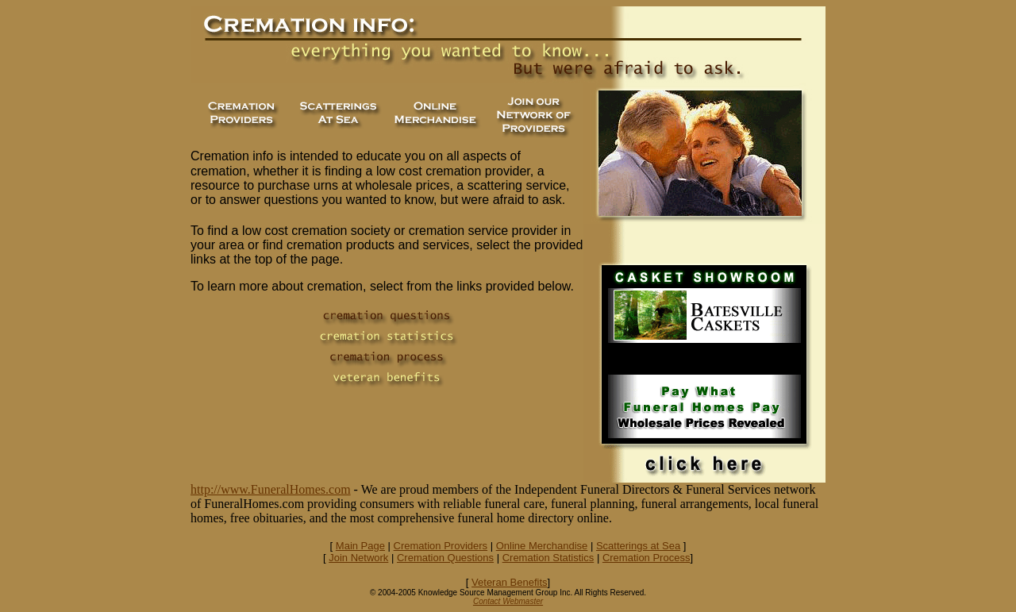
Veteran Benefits (509, 582)
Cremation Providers (441, 546)
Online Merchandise (542, 546)
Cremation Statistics (548, 558)
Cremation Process (646, 558)
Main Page (360, 546)
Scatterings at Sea (638, 546)
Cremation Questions (445, 558)
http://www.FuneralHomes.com (270, 489)
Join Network (358, 558)
